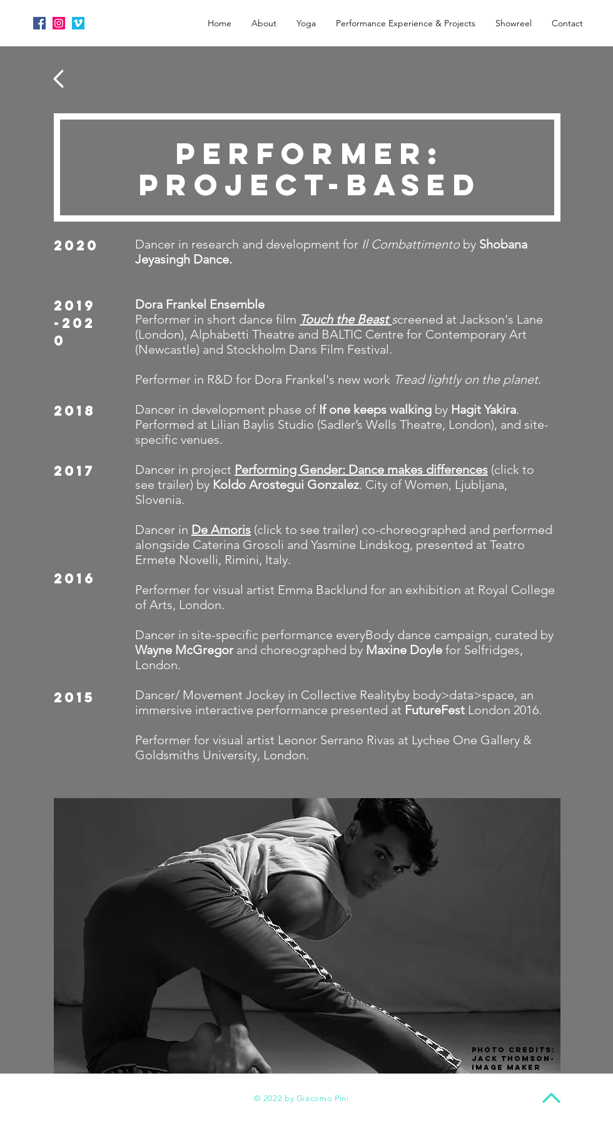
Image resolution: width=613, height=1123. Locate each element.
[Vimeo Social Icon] (78, 23)
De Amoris (221, 529)
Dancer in (163, 529)
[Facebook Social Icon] (39, 23)
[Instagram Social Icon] (59, 23)
